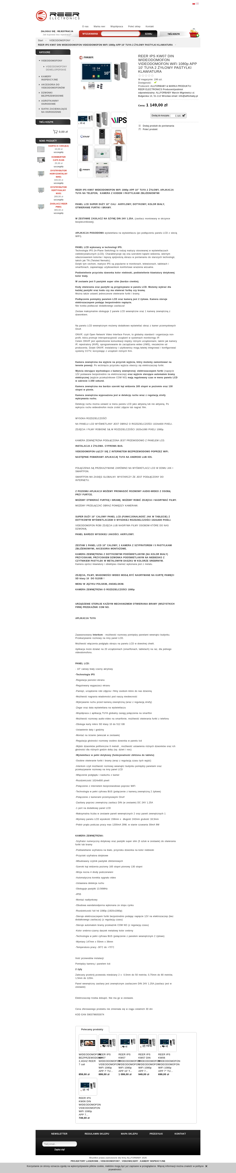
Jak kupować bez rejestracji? (57, 34)
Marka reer (99, 26)
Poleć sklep (134, 26)
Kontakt (150, 26)
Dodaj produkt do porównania (158, 126)
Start (40, 40)
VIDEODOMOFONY (60, 40)
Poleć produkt (150, 129)
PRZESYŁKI (156, 1134)
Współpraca (116, 26)
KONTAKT (180, 1134)
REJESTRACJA (65, 31)
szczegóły (59, 152)
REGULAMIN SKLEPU (97, 1134)
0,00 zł (63, 131)
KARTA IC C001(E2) (58, 146)
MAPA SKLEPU (129, 1134)
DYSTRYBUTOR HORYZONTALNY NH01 (58, 173)
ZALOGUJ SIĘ (48, 31)
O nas (85, 26)
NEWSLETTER (59, 1134)
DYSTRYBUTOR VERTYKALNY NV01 (59, 190)
